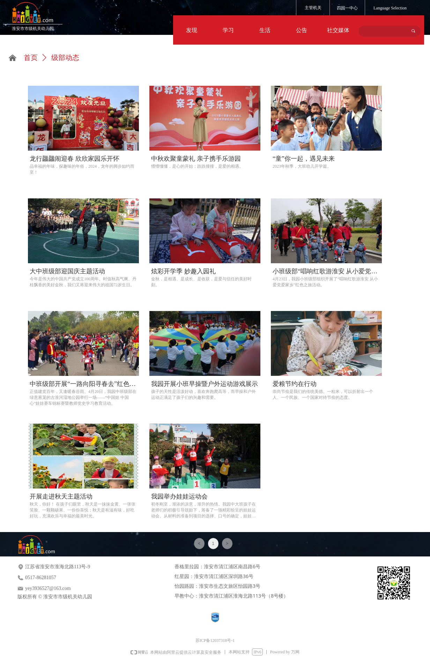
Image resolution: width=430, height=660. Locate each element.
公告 (301, 30)
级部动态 (65, 57)
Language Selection (390, 8)
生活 (264, 30)
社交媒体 (338, 30)
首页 (31, 57)
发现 (191, 30)
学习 (228, 30)
